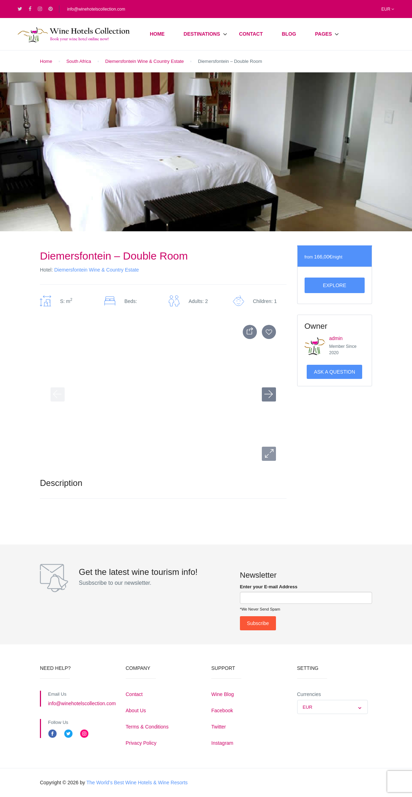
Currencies (309, 694)
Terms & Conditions (147, 727)
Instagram (222, 743)
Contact (251, 34)
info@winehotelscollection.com (96, 9)
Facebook (222, 710)
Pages (323, 34)
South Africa (78, 61)
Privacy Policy (141, 743)
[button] (269, 454)
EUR (387, 9)
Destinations (202, 34)
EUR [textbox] (307, 707)
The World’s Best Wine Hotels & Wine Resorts (137, 782)
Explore (334, 285)
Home (157, 34)
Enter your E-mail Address (269, 586)
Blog (289, 34)
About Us (136, 710)
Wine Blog (222, 694)
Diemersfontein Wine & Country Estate (144, 61)
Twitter (218, 727)
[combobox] (332, 707)
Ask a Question (334, 372)
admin (336, 338)
